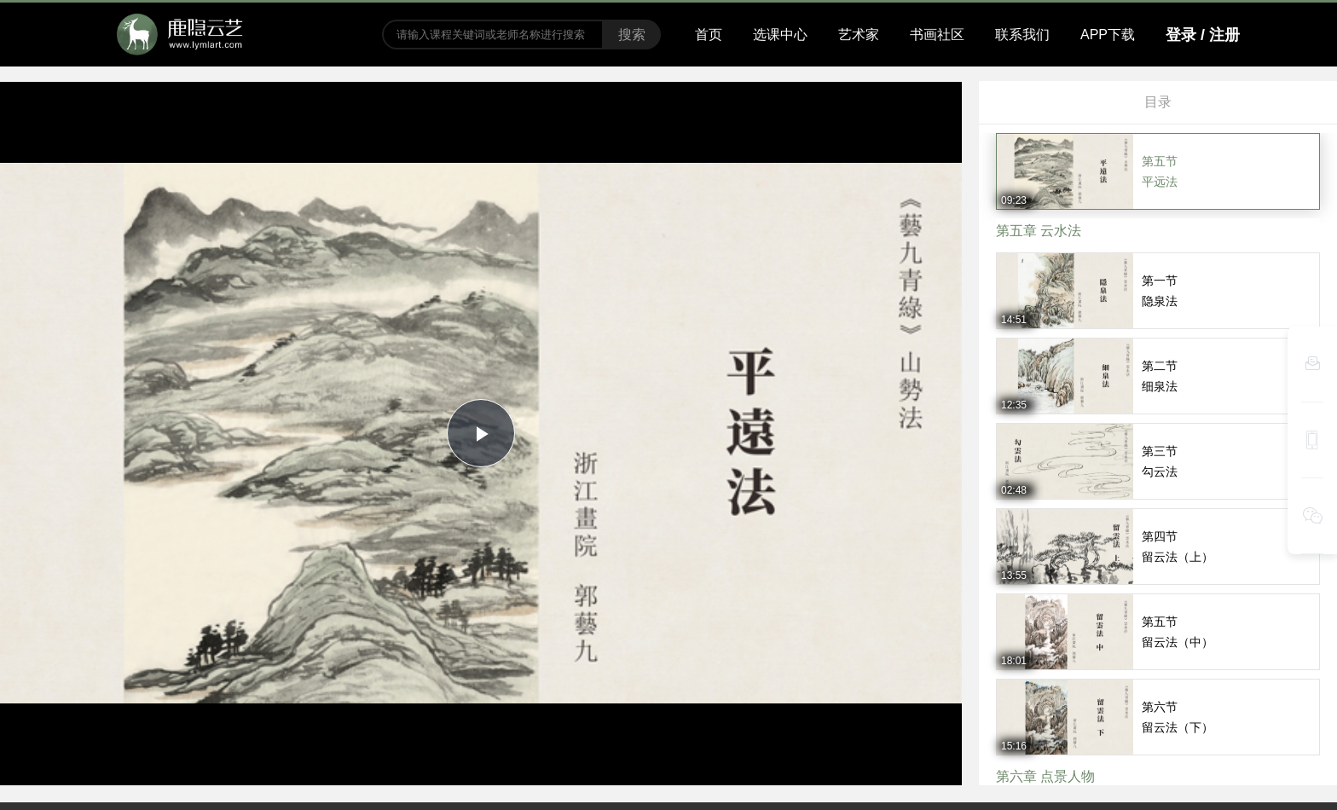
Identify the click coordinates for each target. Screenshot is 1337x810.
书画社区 (937, 34)
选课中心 (780, 34)
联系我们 (1022, 34)
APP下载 (1107, 34)
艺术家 (858, 34)
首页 (708, 34)
